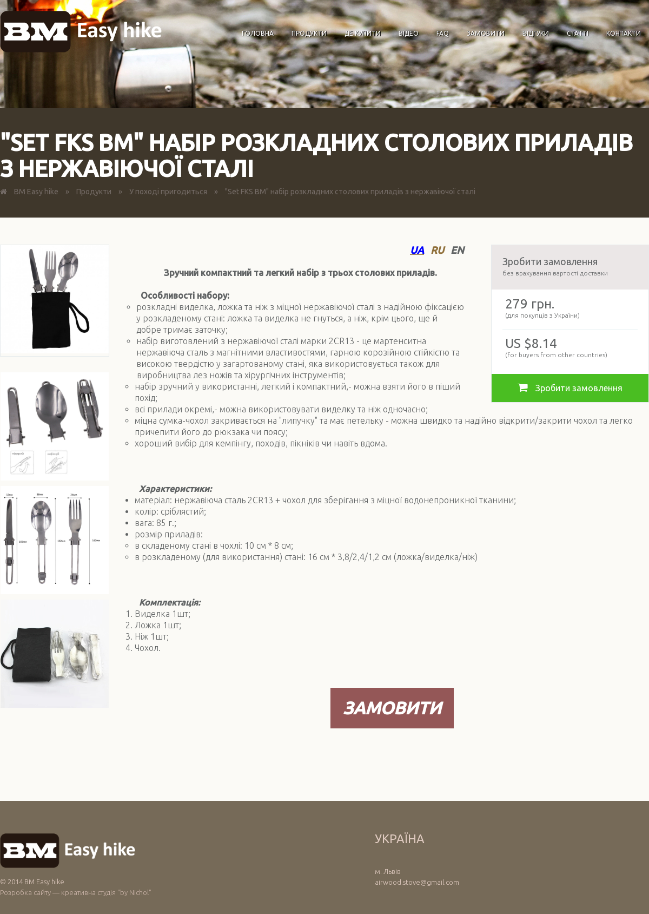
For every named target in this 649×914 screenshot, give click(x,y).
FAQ (442, 33)
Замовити (486, 33)
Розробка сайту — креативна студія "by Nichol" (75, 892)
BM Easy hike (36, 191)
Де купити (363, 33)
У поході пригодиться (168, 191)
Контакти (623, 33)
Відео (409, 33)
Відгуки (535, 33)
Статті (577, 33)
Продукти (309, 33)
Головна (258, 33)
